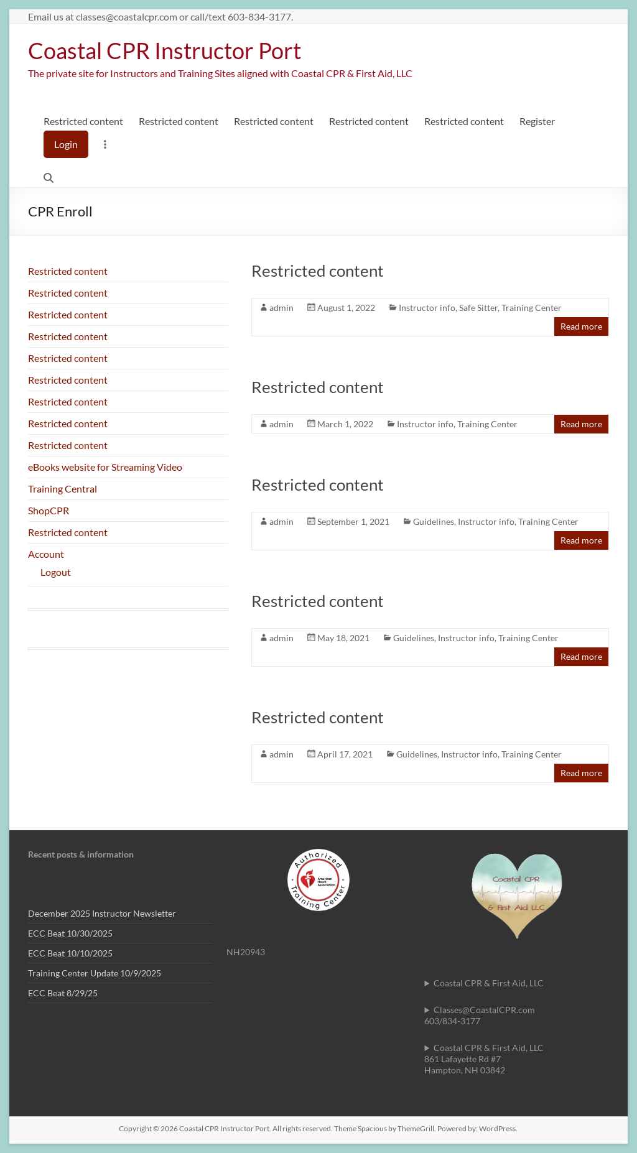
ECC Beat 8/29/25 (63, 993)
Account (46, 554)
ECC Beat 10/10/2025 (70, 953)
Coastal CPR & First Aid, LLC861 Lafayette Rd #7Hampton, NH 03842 (484, 1058)
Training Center (531, 307)
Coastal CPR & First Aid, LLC (489, 983)
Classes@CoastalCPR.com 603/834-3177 (479, 1015)
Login (66, 144)
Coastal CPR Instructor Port (164, 50)
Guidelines (433, 521)
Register (537, 121)
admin (281, 307)
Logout (55, 572)
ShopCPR (48, 510)
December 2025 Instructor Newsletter (102, 913)
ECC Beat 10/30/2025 (70, 933)
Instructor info (427, 307)
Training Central (62, 488)
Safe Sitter (478, 307)
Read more (581, 326)
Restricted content (83, 121)
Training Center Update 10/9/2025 (94, 973)
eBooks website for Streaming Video (105, 467)
